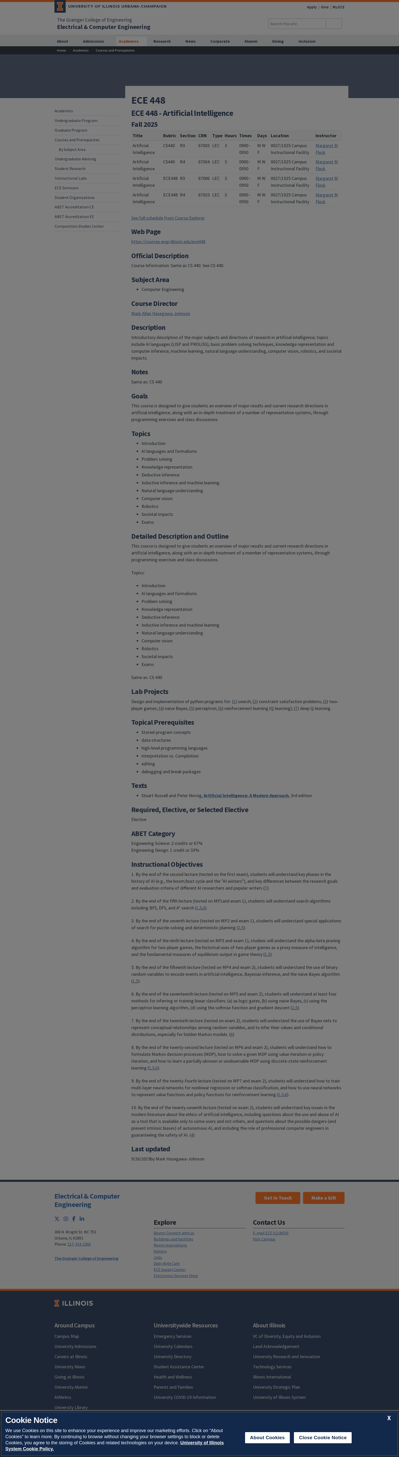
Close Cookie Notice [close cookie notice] (323, 1437)
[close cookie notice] (389, 1418)
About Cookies (267, 1437)
